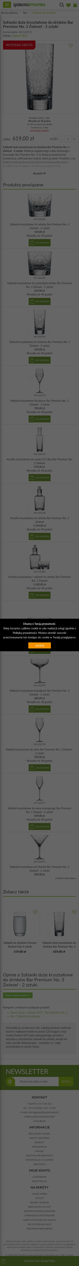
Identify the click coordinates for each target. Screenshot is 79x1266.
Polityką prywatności (25, 632)
